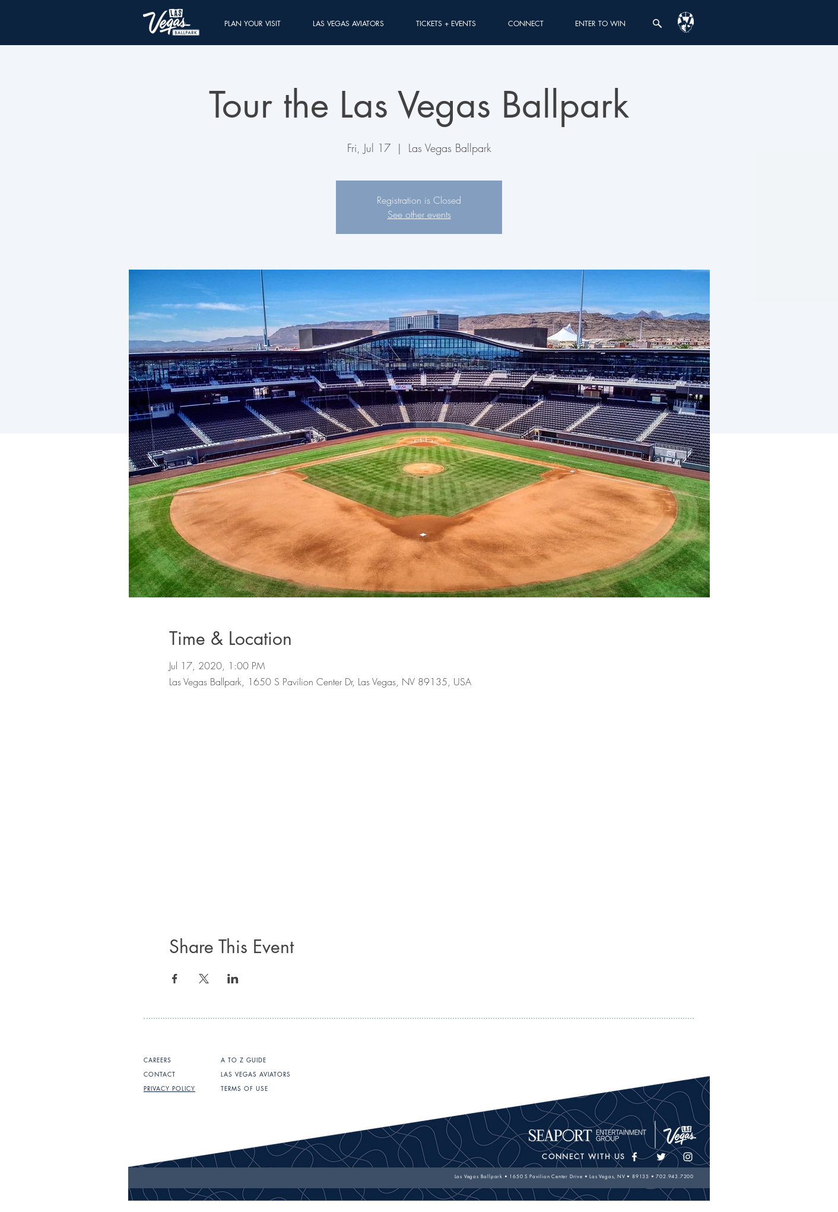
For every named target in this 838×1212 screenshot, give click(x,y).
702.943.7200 (675, 1176)
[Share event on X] (204, 978)
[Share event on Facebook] (174, 978)
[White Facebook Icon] (634, 1157)
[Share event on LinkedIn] (233, 978)
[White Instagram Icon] (688, 1157)
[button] (252, 23)
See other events (419, 214)
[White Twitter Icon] (661, 1157)
